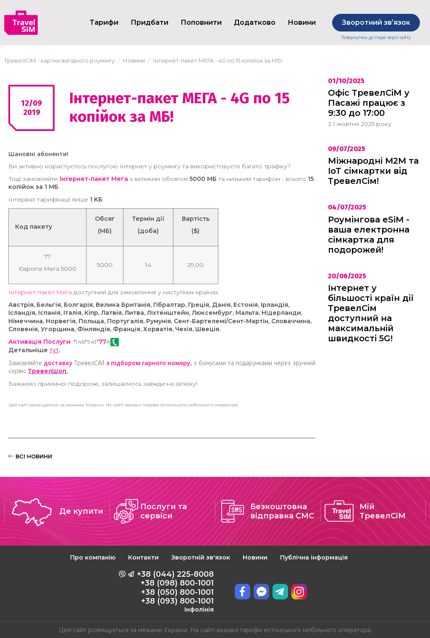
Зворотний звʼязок (376, 22)
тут (54, 350)
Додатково (254, 22)
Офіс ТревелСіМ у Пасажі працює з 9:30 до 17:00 (368, 103)
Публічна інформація (314, 557)
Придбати (149, 22)
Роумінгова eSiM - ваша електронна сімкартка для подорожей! (368, 234)
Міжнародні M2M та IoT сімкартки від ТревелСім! (373, 171)
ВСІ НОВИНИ (30, 456)
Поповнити (201, 22)
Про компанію (92, 557)
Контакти (143, 557)
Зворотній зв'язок (200, 557)
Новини (255, 557)
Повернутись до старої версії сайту (376, 37)
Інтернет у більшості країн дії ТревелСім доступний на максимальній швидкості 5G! (371, 313)
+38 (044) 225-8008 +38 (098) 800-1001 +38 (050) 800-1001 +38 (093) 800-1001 (175, 591)
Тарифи (104, 22)
